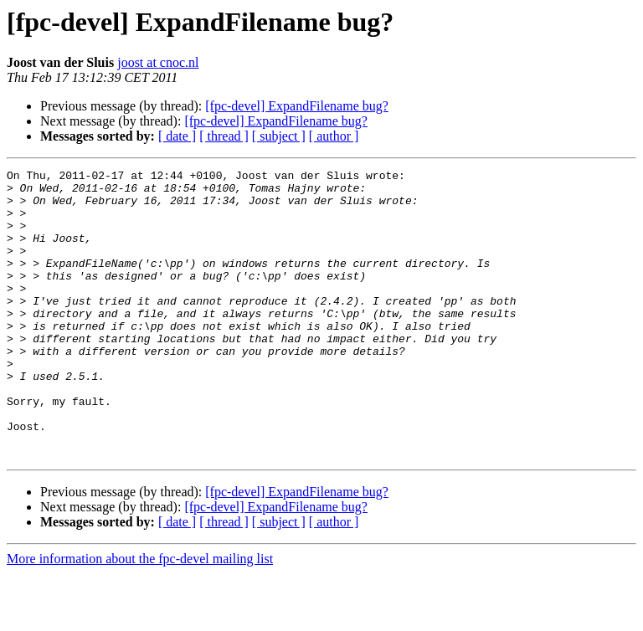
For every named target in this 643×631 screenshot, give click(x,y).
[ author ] (334, 136)
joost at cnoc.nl (157, 62)
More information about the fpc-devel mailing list (140, 616)
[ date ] (177, 136)
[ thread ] (224, 136)
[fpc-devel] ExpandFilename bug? (296, 106)
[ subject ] (279, 136)
